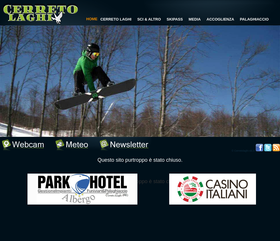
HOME (91, 19)
